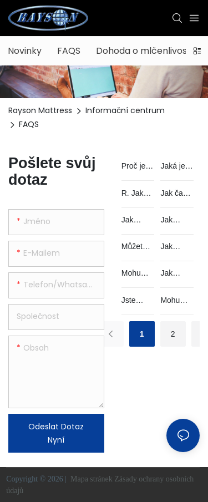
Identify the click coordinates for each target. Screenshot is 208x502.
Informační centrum (125, 110)
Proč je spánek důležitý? (136, 166)
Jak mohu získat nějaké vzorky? (173, 220)
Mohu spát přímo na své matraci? (136, 273)
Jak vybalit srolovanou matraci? (175, 273)
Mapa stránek (91, 479)
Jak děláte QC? (132, 220)
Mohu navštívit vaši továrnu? (175, 301)
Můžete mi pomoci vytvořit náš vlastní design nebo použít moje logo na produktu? (136, 247)
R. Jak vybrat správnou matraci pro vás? (137, 194)
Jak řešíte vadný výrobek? (176, 247)
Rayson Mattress (40, 110)
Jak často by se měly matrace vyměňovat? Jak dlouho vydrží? (176, 194)
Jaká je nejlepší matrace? (176, 166)
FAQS (29, 124)
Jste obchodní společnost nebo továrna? (137, 301)
